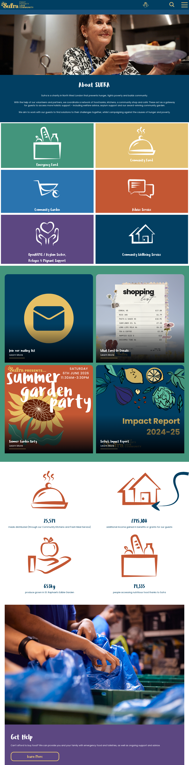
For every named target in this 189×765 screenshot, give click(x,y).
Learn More (16, 355)
